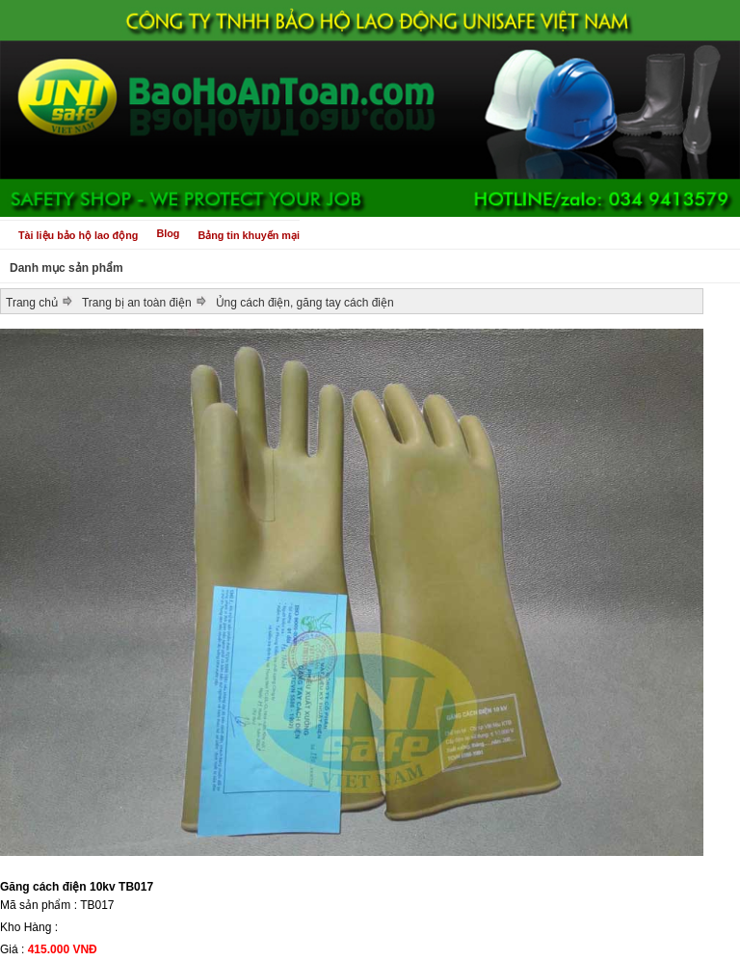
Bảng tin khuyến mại (249, 235)
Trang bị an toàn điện (137, 302)
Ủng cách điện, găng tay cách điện (305, 302)
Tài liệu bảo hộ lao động (78, 235)
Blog (167, 233)
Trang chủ (32, 302)
